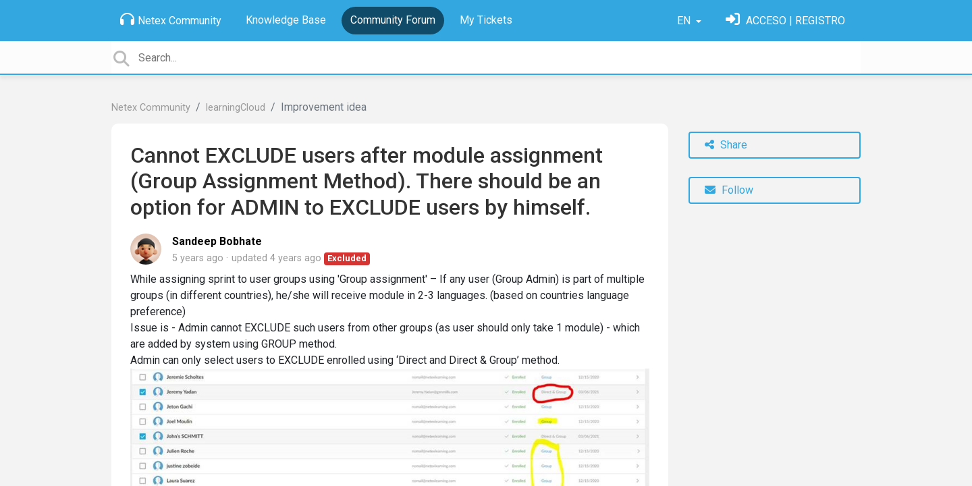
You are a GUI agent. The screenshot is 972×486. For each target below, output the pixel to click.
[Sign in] (785, 20)
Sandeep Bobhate (217, 241)
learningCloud (235, 107)
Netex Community (170, 19)
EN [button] (685, 20)
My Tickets (486, 20)
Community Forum (392, 20)
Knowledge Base (286, 20)
